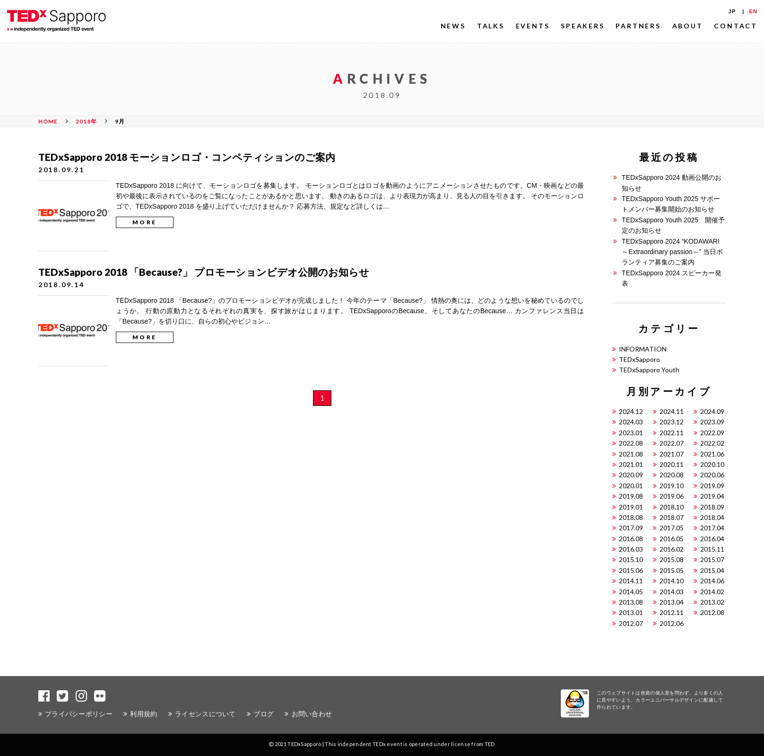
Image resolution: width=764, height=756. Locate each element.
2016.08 (631, 539)
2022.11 (672, 433)
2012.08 (712, 612)
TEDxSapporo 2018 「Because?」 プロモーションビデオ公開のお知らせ (203, 272)
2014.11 (631, 581)
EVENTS (533, 26)
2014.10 (672, 581)
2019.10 (672, 486)
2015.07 (712, 559)
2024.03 (631, 422)
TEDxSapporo (639, 359)
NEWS (453, 26)
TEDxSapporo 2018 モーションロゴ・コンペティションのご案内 (186, 157)
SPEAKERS (582, 26)
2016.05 (672, 539)
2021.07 (672, 454)
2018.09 (712, 507)
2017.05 (672, 528)
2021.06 (712, 454)
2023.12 (672, 422)
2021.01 (631, 464)
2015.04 (712, 570)
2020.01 (631, 486)
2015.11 (712, 549)
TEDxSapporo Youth (649, 370)
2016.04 (712, 539)
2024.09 (712, 411)
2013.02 (712, 602)
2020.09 (631, 475)
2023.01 (631, 433)
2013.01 (631, 612)
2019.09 (712, 486)
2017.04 (712, 528)
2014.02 (712, 592)
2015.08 (672, 559)
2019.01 (631, 507)
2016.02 (672, 549)
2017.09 (631, 528)
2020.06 (712, 475)
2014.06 (712, 581)
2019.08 (631, 496)
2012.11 (672, 612)
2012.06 (672, 623)
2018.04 (712, 517)
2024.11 (672, 411)
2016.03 (631, 549)
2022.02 (712, 443)
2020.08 (672, 475)
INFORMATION (643, 349)
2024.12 (631, 411)
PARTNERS (638, 26)
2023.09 (712, 422)
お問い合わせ (312, 714)
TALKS (490, 26)
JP (732, 11)
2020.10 (712, 464)
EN (753, 11)
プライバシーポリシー (79, 714)
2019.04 (712, 496)
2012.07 (631, 623)
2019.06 (672, 496)
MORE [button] (144, 222)
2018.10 (672, 507)
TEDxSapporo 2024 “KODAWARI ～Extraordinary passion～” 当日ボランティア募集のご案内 (672, 251)
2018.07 (672, 517)
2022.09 (712, 433)
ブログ (263, 714)
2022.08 (631, 443)
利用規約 (143, 714)
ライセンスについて (205, 714)
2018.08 (631, 517)
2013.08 (631, 602)
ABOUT (687, 26)
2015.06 (631, 570)
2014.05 (631, 592)
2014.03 (672, 592)
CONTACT (735, 26)
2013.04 (672, 602)
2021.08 (631, 454)
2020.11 (672, 464)
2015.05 (672, 570)
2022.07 (672, 443)
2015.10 (631, 559)
